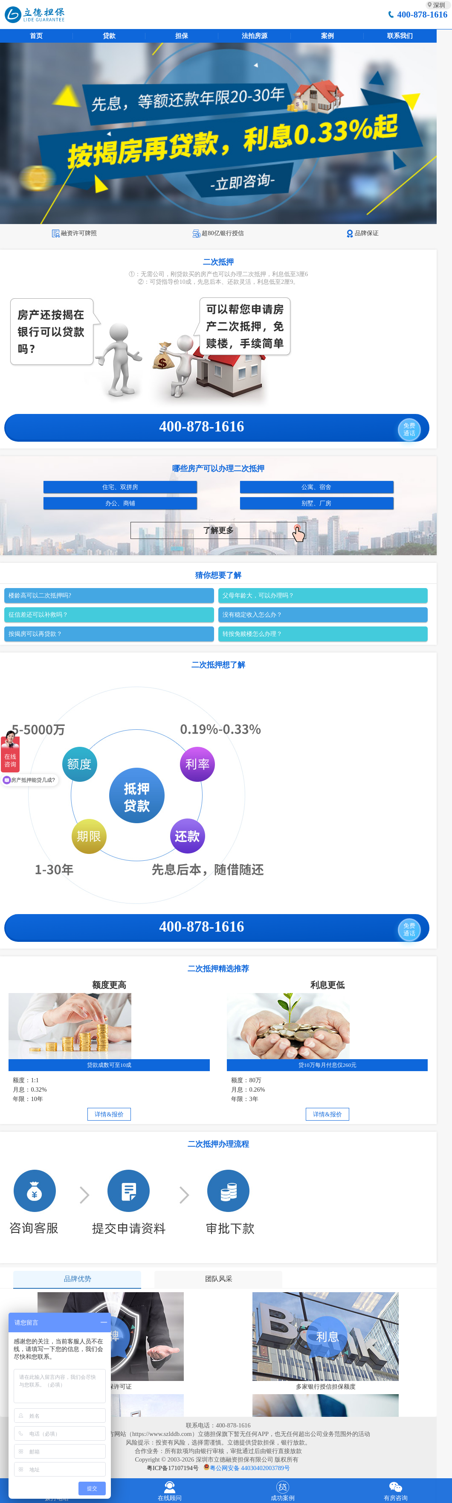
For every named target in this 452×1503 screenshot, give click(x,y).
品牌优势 (77, 1278)
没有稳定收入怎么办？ (252, 614)
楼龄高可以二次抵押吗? (40, 595)
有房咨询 (395, 1490)
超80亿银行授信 (218, 233)
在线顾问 (169, 1490)
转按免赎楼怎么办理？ (252, 633)
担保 (181, 35)
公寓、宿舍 (316, 487)
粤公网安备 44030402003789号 (250, 1468)
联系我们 (400, 35)
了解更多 (254, 531)
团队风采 (218, 1278)
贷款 (109, 35)
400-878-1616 (422, 14)
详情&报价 (109, 1114)
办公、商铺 (120, 503)
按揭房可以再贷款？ (35, 633)
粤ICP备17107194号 (173, 1468)
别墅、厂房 (316, 503)
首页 (36, 35)
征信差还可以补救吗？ (38, 614)
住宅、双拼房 (120, 487)
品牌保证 (362, 233)
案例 (327, 35)
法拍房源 (254, 35)
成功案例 (282, 1490)
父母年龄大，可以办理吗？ (258, 595)
